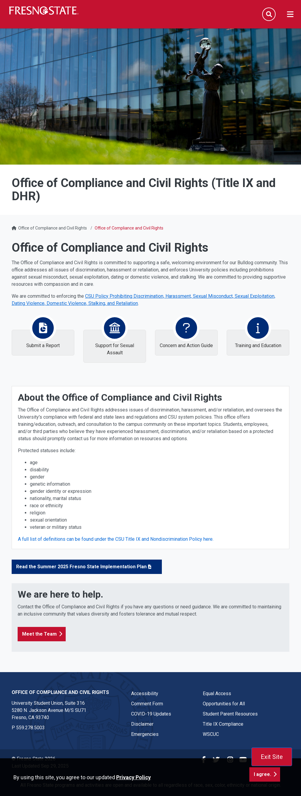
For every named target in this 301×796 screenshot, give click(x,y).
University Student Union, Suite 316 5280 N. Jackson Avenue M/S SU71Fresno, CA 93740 (49, 710)
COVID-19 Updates (151, 714)
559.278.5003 (30, 727)
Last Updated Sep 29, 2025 (40, 766)
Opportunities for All (224, 704)
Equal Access (217, 693)
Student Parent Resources (230, 714)
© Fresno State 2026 (34, 759)
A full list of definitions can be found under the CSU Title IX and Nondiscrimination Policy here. (116, 539)
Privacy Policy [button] (133, 789)
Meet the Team (39, 634)
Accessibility (144, 693)
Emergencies (145, 734)
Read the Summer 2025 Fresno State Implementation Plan (81, 566)
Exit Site (272, 756)
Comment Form (147, 704)
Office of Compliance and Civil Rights (52, 228)
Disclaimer (142, 724)
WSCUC (211, 734)
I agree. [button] (262, 786)
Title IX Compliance (223, 724)
